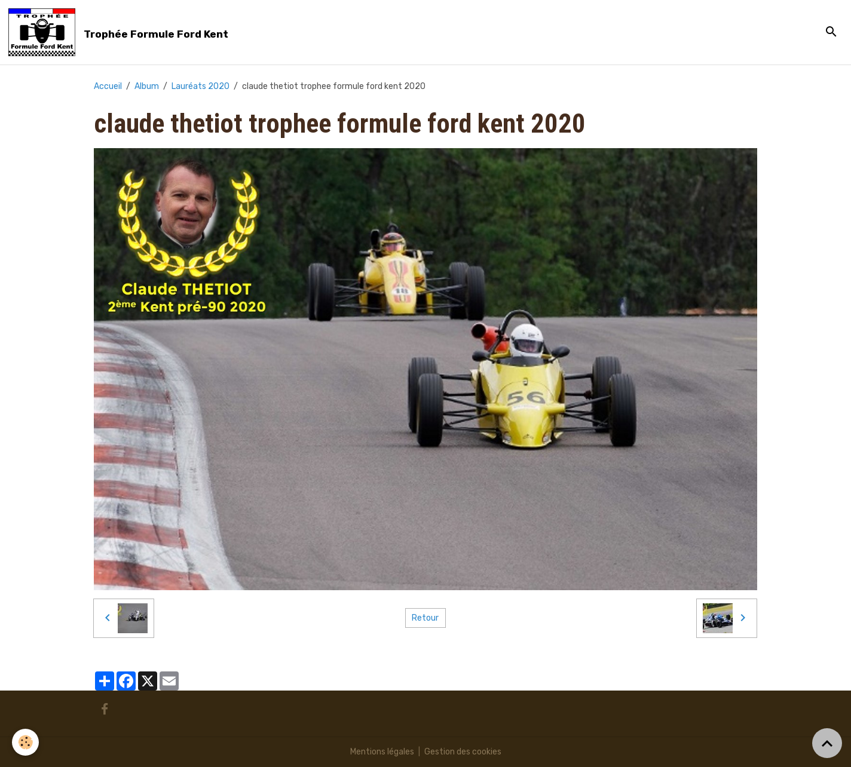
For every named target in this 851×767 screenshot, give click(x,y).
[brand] (120, 32)
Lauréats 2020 (200, 86)
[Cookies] (25, 742)
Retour (425, 618)
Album (146, 86)
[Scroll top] (827, 743)
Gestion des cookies (462, 752)
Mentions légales (382, 752)
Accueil (108, 86)
